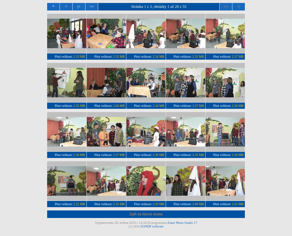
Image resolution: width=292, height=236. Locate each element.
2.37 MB (238, 56)
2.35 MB (119, 56)
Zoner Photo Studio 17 (182, 223)
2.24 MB (158, 56)
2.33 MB (79, 56)
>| (238, 6)
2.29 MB (158, 204)
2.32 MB (198, 56)
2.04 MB (119, 106)
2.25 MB (238, 204)
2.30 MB (158, 155)
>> (226, 6)
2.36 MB (238, 106)
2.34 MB (158, 106)
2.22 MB (79, 204)
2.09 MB (198, 204)
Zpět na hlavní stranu (146, 214)
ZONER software (151, 226)
